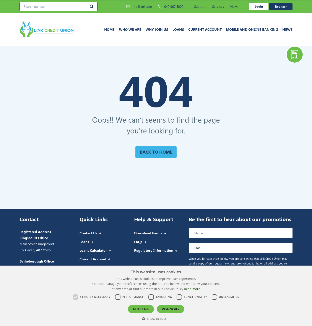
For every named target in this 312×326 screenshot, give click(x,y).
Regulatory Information (153, 250)
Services (218, 6)
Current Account (205, 29)
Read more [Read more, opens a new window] (192, 289)
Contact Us (88, 233)
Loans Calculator (93, 250)
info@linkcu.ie (139, 6)
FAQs (138, 241)
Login (259, 6)
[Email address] (240, 248)
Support (200, 6)
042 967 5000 (170, 6)
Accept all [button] (141, 309)
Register (281, 6)
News (234, 6)
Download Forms (148, 233)
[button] (156, 318)
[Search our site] (59, 6)
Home (109, 29)
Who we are (130, 29)
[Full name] (240, 233)
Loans (178, 29)
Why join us (157, 29)
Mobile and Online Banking (252, 29)
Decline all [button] (170, 309)
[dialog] (156, 296)
